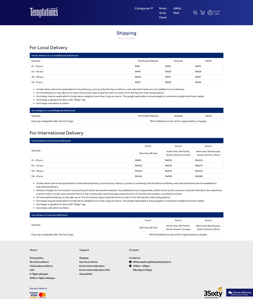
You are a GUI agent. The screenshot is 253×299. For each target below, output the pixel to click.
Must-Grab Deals (163, 12)
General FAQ (85, 273)
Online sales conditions (41, 265)
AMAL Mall (177, 10)
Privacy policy (36, 257)
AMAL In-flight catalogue (42, 277)
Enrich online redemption (92, 265)
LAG (32, 269)
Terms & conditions (39, 261)
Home (121, 38)
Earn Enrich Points (88, 261)
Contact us (134, 257)
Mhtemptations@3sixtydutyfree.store (152, 261)
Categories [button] (142, 8)
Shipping (83, 257)
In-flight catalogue (39, 273)
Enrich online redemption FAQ (94, 269)
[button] (195, 12)
